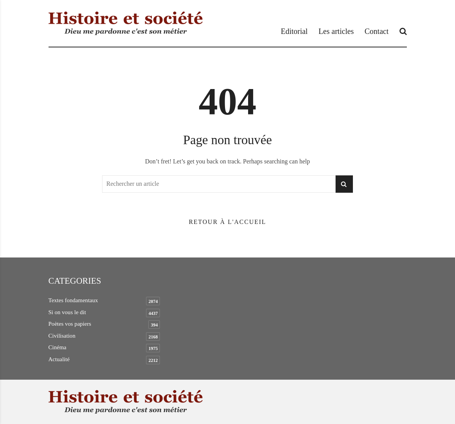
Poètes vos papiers (70, 324)
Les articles (336, 31)
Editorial (294, 31)
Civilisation (62, 336)
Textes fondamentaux (73, 300)
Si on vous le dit (67, 312)
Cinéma (58, 347)
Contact (376, 31)
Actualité (59, 359)
